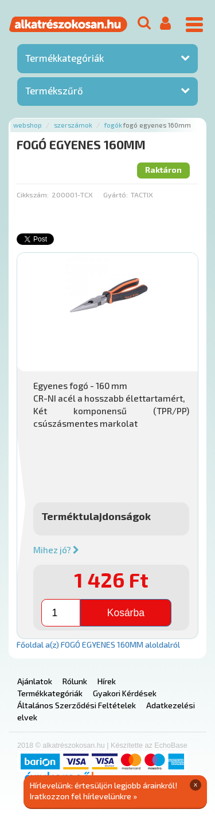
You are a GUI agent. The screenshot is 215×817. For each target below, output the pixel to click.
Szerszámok (73, 125)
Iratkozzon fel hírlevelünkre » (83, 796)
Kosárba (125, 612)
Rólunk (74, 681)
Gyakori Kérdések (125, 693)
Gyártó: (115, 194)
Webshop (27, 125)
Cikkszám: (33, 194)
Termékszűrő (54, 90)
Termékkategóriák (64, 58)
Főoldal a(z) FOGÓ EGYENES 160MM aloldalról (98, 644)
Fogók (113, 125)
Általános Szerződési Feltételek (76, 705)
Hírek (106, 681)
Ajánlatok (34, 681)
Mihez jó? (56, 550)
